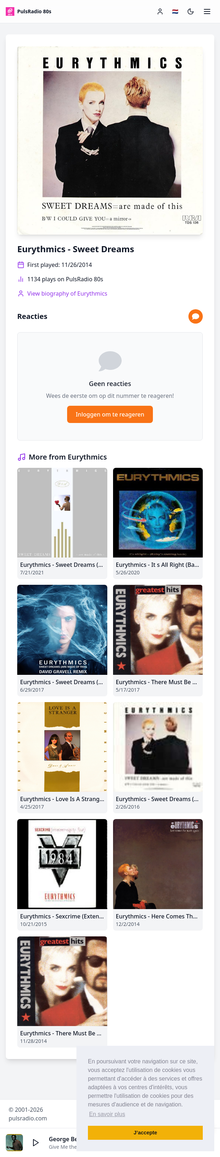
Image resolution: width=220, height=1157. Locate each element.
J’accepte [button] (145, 1132)
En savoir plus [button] (107, 1114)
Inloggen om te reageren (110, 414)
